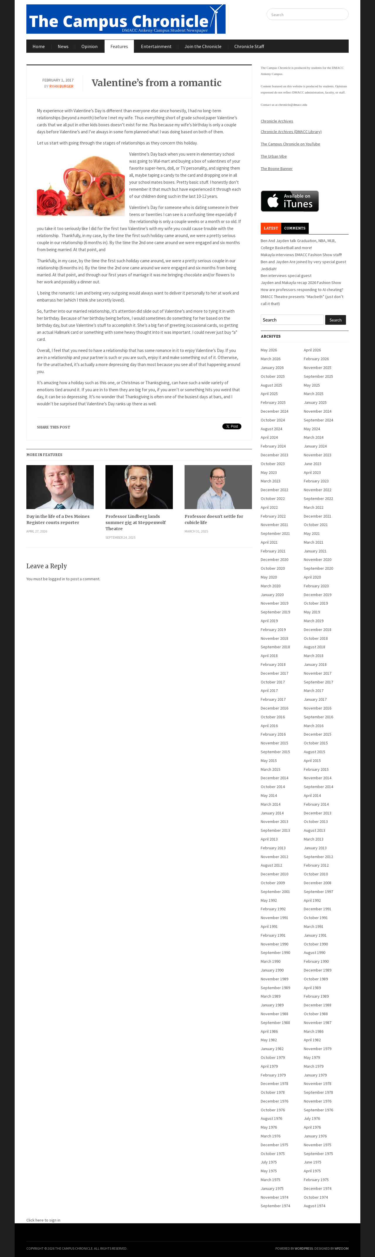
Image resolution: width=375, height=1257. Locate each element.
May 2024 (312, 428)
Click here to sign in (43, 1220)
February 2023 (316, 481)
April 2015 (312, 760)
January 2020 (272, 594)
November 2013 (274, 821)
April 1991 (269, 926)
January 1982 (272, 1048)
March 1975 (270, 1179)
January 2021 (315, 551)
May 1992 (269, 900)
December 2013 (317, 813)
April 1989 (312, 987)
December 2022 (274, 489)
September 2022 (318, 498)
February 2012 (316, 865)
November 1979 (317, 1048)
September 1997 (318, 891)
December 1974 (317, 1188)
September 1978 (318, 1092)
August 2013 (314, 830)
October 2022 (273, 498)
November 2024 (317, 411)
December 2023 (274, 454)
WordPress (304, 1248)
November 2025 (317, 367)
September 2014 (318, 786)
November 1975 (317, 1144)
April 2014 (312, 795)
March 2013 (313, 839)
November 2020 (317, 559)
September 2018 (275, 646)
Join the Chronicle (203, 46)
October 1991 (316, 917)
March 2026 (270, 358)
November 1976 (317, 1101)
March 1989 (270, 996)
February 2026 (316, 358)
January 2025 (315, 402)
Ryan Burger (62, 86)
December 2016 (274, 708)
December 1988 (317, 1005)
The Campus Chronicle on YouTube (290, 144)
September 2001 (275, 891)
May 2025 (312, 385)
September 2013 (275, 830)
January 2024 (315, 446)
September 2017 (318, 682)
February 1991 (273, 935)
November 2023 (317, 454)
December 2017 (274, 673)
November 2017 (317, 673)
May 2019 (312, 612)
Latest (271, 228)
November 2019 (274, 603)
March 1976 (270, 1136)
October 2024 (273, 420)
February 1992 (273, 908)
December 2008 (317, 882)
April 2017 (269, 690)
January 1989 (272, 1005)
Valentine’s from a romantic (156, 83)
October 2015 (316, 743)
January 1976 (315, 1136)
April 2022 (269, 507)
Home (39, 46)
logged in (57, 578)
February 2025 (273, 402)
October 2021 (316, 524)
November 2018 (274, 638)
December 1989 (317, 970)
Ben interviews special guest (286, 275)
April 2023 (312, 472)
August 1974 (314, 1205)
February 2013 (273, 848)
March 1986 (313, 1031)
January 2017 (315, 699)
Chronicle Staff (249, 46)
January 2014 (272, 813)
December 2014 (274, 777)
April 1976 (312, 1127)
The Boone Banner (277, 168)
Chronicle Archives (277, 121)
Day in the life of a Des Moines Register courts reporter (58, 519)
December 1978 (274, 1083)
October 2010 (316, 874)
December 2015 (317, 734)
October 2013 (316, 821)
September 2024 (318, 420)
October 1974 (316, 1197)
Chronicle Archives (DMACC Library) (291, 131)
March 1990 (270, 961)
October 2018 (316, 638)
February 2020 (316, 585)
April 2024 (269, 437)
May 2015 (269, 760)
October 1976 (273, 1110)
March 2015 (270, 769)
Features (119, 46)
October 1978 (273, 1092)
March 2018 (313, 655)
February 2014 (316, 804)
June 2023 (312, 463)
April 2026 (312, 350)
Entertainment (156, 46)
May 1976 (269, 1127)
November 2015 (274, 743)
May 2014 (269, 795)
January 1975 (272, 1188)
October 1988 (316, 1013)
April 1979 (269, 1066)
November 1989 (274, 979)
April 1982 (312, 1039)
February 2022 (273, 516)
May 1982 (269, 1039)
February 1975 (316, 1179)
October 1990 (316, 944)
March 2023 (270, 481)
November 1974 (274, 1197)
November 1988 (274, 1013)
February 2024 (273, 446)
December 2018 (317, 629)
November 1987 (317, 1022)
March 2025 (313, 393)
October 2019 (316, 603)
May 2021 (312, 533)
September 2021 (275, 533)
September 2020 (318, 568)
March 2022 (313, 507)
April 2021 (269, 542)
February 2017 (273, 699)
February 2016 (273, 734)
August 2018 (314, 646)
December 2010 (274, 874)
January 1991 (315, 935)
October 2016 (273, 716)
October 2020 (273, 568)
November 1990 (274, 944)
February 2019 (273, 629)
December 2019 (317, 594)
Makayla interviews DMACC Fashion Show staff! (301, 254)
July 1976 (312, 1118)
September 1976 (318, 1110)
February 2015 (316, 769)
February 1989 (316, 996)
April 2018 (269, 655)
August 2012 (271, 865)
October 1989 (316, 979)
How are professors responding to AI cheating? (302, 289)
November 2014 (317, 777)
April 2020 (312, 577)
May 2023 (269, 472)
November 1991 (274, 917)
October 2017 (273, 682)
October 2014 (273, 786)
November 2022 (317, 489)
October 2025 (273, 376)
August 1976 (271, 1118)
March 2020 (270, 585)
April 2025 (269, 393)
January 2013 (315, 848)
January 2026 (272, 367)
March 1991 (313, 926)
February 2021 (273, 551)
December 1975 (274, 1144)
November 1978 (317, 1083)
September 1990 (275, 952)
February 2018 (273, 664)
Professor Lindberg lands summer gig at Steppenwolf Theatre (135, 522)
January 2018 (315, 664)
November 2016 (317, 708)
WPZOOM (342, 1248)
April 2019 (269, 620)
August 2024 (271, 428)
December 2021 (317, 516)
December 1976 (274, 1101)
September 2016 (318, 716)
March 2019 (313, 620)
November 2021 (274, 524)
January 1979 (315, 1075)
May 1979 (312, 1057)
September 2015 (275, 751)
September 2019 (275, 612)
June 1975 (312, 1162)
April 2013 (269, 839)
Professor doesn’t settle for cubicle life (214, 519)
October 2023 (273, 463)
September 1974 (275, 1205)
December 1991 (317, 908)
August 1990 (314, 952)
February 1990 (316, 961)
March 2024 (313, 437)
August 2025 (271, 385)
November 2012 (274, 856)
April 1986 (269, 1031)
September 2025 (318, 376)
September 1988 (275, 1022)
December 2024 (274, 411)
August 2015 (314, 751)
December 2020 (274, 559)
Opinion (89, 46)
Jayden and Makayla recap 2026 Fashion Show (301, 282)
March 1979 (313, 1066)
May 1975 (269, 1170)
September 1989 (275, 987)
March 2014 (270, 804)
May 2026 (269, 350)
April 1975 (312, 1170)
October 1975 (273, 1153)
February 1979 (273, 1075)
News (63, 46)
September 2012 (318, 856)
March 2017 (313, 690)
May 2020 (269, 577)
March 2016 (313, 725)
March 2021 (313, 542)
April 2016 (269, 725)
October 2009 (273, 882)
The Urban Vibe (274, 156)
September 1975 (318, 1153)
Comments (295, 228)
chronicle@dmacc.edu (292, 104)
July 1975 (269, 1162)
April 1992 (312, 900)
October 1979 (273, 1057)
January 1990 (272, 970)
